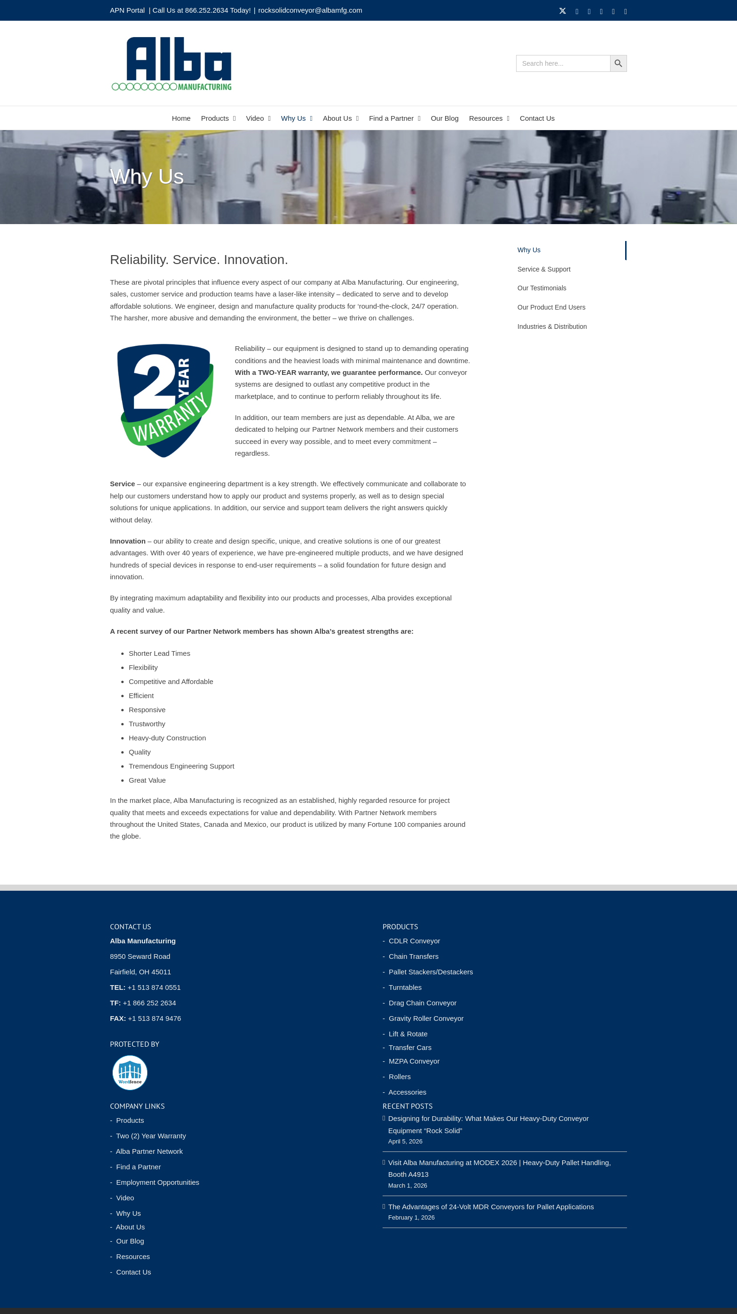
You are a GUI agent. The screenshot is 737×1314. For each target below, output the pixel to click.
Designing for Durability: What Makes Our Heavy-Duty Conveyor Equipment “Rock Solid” (488, 1124)
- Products (127, 1120)
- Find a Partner (135, 1167)
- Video (122, 1198)
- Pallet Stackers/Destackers (428, 972)
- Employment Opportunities (154, 1182)
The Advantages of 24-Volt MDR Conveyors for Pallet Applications (491, 1207)
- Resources (130, 1256)
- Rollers (397, 1077)
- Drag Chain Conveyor (420, 1003)
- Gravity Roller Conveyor (423, 1018)
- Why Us (125, 1213)
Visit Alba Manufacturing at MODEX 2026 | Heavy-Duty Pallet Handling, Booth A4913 (499, 1168)
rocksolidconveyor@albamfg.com (310, 10)
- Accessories (404, 1092)
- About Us (127, 1227)
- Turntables (402, 987)
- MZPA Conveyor (411, 1061)
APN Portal (127, 10)
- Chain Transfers (411, 956)
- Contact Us (130, 1272)
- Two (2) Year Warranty (148, 1136)
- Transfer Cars (407, 1047)
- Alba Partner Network (146, 1151)
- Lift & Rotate (405, 1034)
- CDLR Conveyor (411, 941)
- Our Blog (127, 1241)
